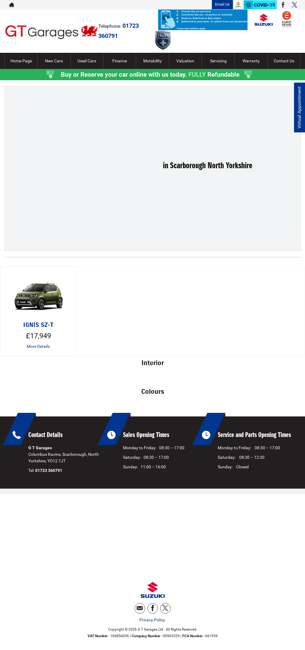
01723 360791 (187, 4)
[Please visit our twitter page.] (294, 5)
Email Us (222, 4)
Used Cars (86, 60)
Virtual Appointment (299, 108)
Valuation (185, 60)
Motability (152, 60)
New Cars (54, 60)
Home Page (21, 60)
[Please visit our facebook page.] (283, 5)
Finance (119, 60)
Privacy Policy (152, 619)
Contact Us (284, 60)
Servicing (218, 60)
